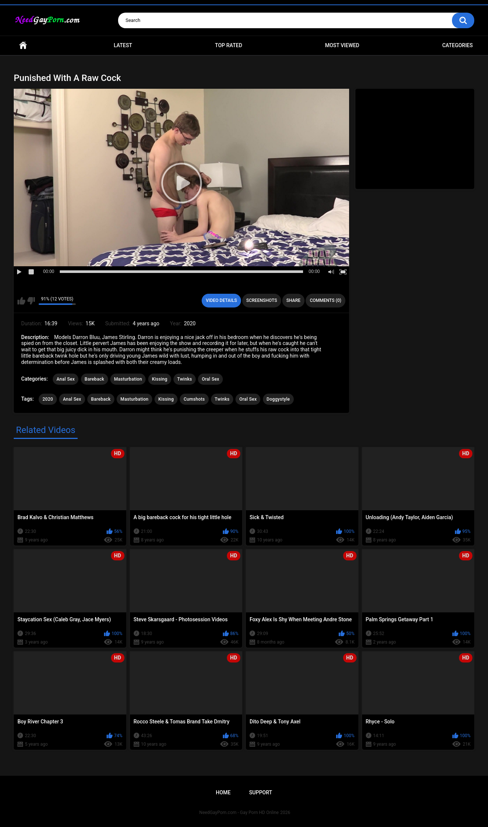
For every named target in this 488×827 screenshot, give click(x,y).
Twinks (184, 379)
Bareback (94, 379)
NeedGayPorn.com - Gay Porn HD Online (239, 812)
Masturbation (128, 379)
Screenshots (261, 300)
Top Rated (228, 45)
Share (293, 300)
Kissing (159, 379)
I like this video (21, 301)
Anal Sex (65, 379)
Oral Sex (210, 379)
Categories (457, 45)
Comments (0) (325, 300)
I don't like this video (31, 301)
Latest (123, 45)
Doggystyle (278, 399)
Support (260, 792)
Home (23, 45)
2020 (47, 399)
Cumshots (194, 399)
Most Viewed (342, 45)
